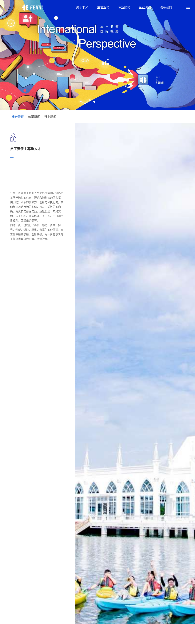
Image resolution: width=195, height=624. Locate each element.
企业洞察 (145, 7)
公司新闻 (34, 116)
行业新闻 (50, 116)
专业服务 (124, 7)
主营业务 (103, 7)
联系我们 (166, 7)
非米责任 (18, 116)
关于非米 (82, 7)
